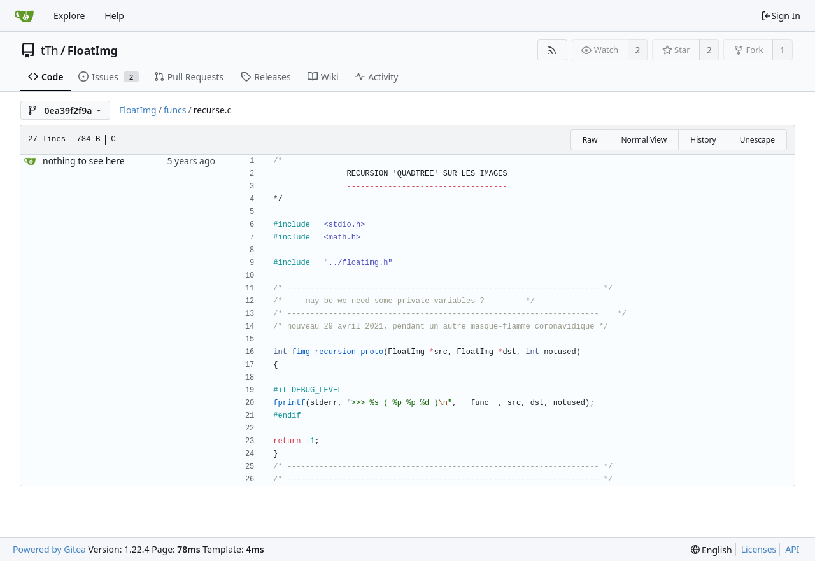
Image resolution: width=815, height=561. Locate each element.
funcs (175, 110)
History (703, 139)
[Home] (24, 15)
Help (114, 16)
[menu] (711, 550)
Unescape (757, 139)
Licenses (759, 549)
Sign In (780, 16)
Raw (590, 139)
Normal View (644, 139)
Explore (69, 16)
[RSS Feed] (552, 49)
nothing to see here (84, 161)
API (792, 549)
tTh (50, 50)
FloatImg (92, 50)
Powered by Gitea (49, 549)
